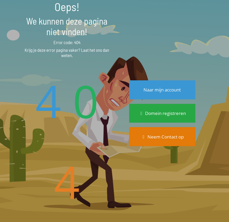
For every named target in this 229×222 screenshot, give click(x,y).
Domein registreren (162, 113)
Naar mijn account (162, 90)
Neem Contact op (162, 137)
